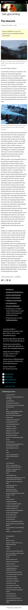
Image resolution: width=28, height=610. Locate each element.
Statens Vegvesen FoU (11, 559)
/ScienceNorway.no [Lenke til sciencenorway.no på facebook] (10, 382)
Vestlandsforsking (11, 593)
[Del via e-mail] (10, 280)
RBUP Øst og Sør (10, 540)
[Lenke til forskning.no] (12, 1)
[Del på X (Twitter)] (5, 280)
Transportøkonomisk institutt (14, 572)
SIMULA (8, 546)
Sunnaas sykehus (10, 563)
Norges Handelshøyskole (12, 506)
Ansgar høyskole (10, 394)
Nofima (8, 497)
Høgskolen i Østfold (11, 428)
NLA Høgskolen (10, 463)
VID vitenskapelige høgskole (13, 598)
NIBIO (7, 452)
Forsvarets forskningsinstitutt (14, 415)
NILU (7, 458)
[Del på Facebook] (2, 280)
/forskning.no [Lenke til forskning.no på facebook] (8, 377)
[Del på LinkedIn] (7, 280)
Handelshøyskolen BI (11, 422)
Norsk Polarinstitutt (11, 514)
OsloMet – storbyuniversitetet (14, 531)
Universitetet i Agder (11, 576)
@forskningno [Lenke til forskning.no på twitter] (9, 374)
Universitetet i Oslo (11, 583)
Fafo (7, 409)
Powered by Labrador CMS (14, 607)
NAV (7, 450)
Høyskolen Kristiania (11, 435)
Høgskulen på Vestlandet (12, 433)
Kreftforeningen (10, 441)
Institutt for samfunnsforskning (14, 437)
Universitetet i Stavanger (12, 585)
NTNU (7, 473)
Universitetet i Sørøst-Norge (13, 587)
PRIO (7, 538)
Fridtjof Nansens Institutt (12, 419)
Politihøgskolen (10, 536)
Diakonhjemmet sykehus (12, 403)
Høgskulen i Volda (11, 430)
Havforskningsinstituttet (12, 424)
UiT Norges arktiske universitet (14, 574)
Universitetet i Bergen (12, 578)
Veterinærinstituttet (11, 596)
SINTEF (8, 548)
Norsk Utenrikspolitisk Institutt (14, 521)
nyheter (17, 276)
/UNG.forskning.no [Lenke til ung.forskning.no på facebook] (10, 379)
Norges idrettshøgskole (12, 512)
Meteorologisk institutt (12, 448)
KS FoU (8, 439)
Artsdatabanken (10, 401)
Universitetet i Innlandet (12, 581)
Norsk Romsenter (10, 519)
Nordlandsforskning (11, 501)
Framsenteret (9, 417)
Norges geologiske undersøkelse (14, 510)
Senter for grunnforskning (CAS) (14, 551)
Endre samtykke (10, 386)
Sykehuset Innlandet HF (12, 566)
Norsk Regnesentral (11, 517)
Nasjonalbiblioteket (11, 475)
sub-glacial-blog (7, 276)
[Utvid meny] (26, 2)
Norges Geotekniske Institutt (13, 503)
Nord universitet (10, 499)
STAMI (8, 557)
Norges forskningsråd (12, 508)
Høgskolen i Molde (11, 426)
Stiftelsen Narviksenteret (12, 561)
